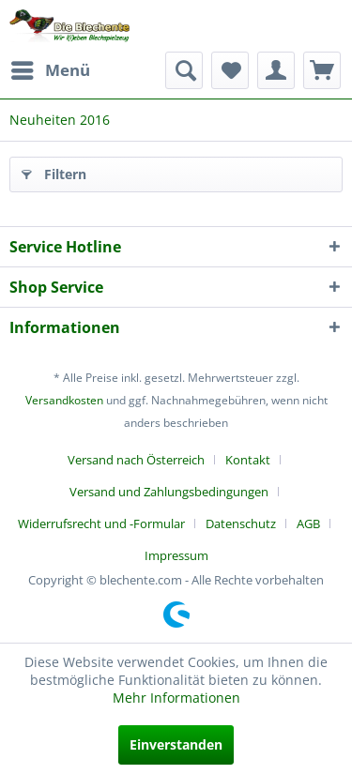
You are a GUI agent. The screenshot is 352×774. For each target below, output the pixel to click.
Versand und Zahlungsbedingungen (168, 491)
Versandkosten (64, 400)
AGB (308, 523)
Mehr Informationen (176, 697)
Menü (50, 68)
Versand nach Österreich (136, 459)
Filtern (54, 171)
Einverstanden (176, 744)
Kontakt (247, 459)
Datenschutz (241, 523)
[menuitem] (49, 70)
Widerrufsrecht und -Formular (101, 523)
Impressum (176, 555)
